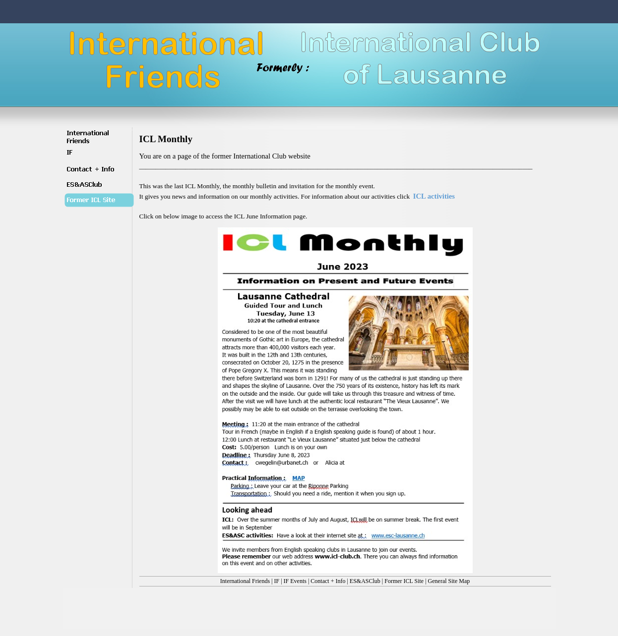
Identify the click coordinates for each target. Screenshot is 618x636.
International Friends (245, 581)
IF (277, 581)
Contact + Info (327, 581)
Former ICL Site (404, 581)
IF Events (295, 581)
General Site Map (449, 581)
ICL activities (434, 196)
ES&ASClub (365, 581)
